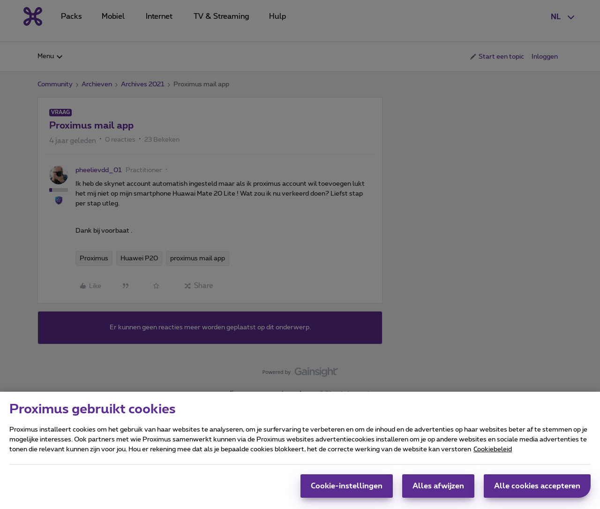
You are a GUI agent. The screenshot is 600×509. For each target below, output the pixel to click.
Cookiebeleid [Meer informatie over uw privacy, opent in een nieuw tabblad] (492, 453)
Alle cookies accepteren (537, 490)
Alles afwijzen (438, 490)
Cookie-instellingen (346, 490)
